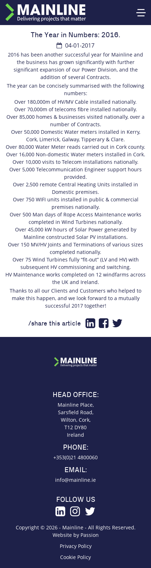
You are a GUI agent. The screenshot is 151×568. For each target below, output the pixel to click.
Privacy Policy (76, 546)
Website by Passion (76, 535)
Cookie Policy (75, 557)
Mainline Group (45, 12)
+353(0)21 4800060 (75, 457)
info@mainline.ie (75, 479)
